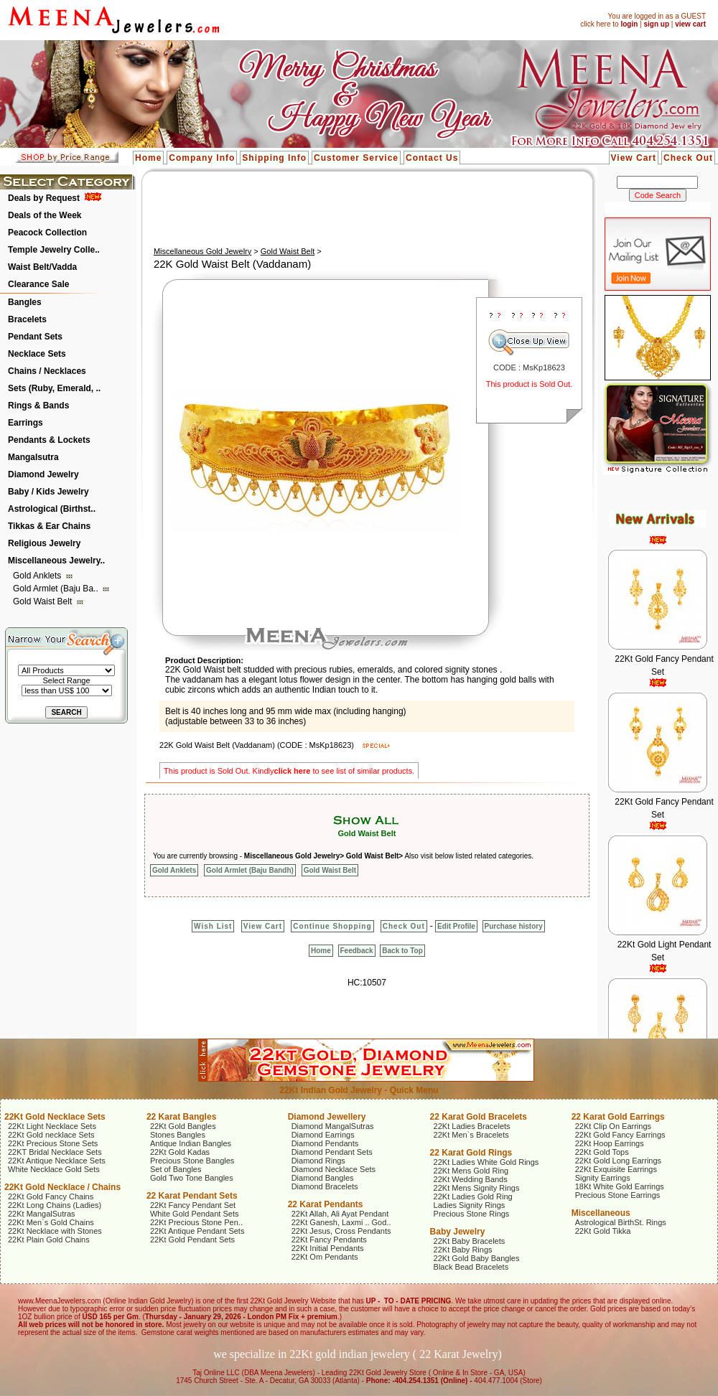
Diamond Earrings (323, 1134)
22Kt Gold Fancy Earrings (620, 1134)
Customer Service (356, 158)
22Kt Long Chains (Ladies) (54, 1205)
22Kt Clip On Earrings (613, 1126)
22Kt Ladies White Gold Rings (486, 1162)
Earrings (25, 423)
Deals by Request (44, 198)
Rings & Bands (38, 405)
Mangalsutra (33, 457)
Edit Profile (456, 926)
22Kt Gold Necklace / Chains (62, 1187)
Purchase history (514, 926)
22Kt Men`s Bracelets (471, 1134)
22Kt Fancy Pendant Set (193, 1205)
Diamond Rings (318, 1160)
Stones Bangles (177, 1134)
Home (148, 158)
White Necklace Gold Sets (54, 1169)
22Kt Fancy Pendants (329, 1239)
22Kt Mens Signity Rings (477, 1188)
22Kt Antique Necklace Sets (57, 1160)
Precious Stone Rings (472, 1213)
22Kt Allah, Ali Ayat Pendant (340, 1213)
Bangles (25, 302)
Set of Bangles (176, 1169)
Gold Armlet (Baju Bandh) (250, 870)
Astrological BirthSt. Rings (620, 1222)
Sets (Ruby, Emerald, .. (54, 388)
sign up (656, 24)
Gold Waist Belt (44, 601)
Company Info (202, 158)
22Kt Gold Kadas (180, 1152)
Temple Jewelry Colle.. (54, 250)
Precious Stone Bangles (192, 1160)
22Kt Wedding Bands (471, 1179)
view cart (690, 24)
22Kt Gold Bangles (183, 1126)
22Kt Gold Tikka (603, 1231)
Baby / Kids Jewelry (48, 492)
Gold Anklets (38, 576)
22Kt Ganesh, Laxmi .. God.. (341, 1222)
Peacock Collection (47, 233)
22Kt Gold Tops (602, 1152)
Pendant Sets (35, 337)
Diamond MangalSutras (333, 1126)
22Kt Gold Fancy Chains (50, 1196)
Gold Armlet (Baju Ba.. (57, 589)
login (629, 24)
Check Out (688, 158)
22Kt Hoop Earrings (609, 1143)
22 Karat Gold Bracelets (478, 1117)
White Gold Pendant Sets (194, 1213)
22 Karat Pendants (325, 1204)
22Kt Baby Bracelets (469, 1241)
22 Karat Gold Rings (471, 1153)
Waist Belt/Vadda (42, 267)
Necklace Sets (37, 354)
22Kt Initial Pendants (328, 1248)
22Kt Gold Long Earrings (618, 1160)
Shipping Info (274, 158)
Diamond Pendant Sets (332, 1152)
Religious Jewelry (44, 543)
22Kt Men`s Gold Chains (51, 1222)
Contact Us (432, 158)
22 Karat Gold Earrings (618, 1117)
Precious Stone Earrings (618, 1195)
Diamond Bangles (323, 1178)
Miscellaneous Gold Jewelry (202, 251)
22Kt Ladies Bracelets (472, 1126)
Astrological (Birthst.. (51, 509)
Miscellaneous (601, 1213)
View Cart (633, 158)
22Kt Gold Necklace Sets (55, 1117)
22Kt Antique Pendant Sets (197, 1231)
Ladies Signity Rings (469, 1205)
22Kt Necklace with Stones (55, 1231)
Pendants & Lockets (49, 440)
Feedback (356, 951)
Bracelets (27, 319)
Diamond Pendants (325, 1143)
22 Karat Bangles (181, 1117)
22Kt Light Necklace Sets (52, 1126)
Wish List (213, 926)
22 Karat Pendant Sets (192, 1196)
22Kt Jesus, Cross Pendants (341, 1231)
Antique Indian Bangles (190, 1143)
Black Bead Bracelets (471, 1267)
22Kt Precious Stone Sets (53, 1143)
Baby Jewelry (457, 1232)
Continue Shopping (332, 926)
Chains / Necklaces (47, 371)
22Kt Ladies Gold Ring (473, 1196)
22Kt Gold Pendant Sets (192, 1239)
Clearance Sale (38, 284)
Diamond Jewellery (327, 1117)
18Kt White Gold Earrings (619, 1186)
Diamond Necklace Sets (334, 1169)
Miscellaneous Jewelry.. (56, 561)
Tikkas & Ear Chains (49, 526)
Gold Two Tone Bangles (191, 1178)
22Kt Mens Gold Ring (471, 1170)
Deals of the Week (44, 215)
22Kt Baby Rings (463, 1249)
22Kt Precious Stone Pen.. (196, 1222)
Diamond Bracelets (325, 1186)
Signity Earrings (602, 1178)
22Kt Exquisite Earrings (616, 1169)
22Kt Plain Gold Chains (49, 1239)
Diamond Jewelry (43, 474)
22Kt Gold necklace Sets (51, 1134)
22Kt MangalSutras (41, 1213)
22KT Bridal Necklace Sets (55, 1152)
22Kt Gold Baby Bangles (477, 1258)
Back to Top (402, 951)
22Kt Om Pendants (325, 1256)
